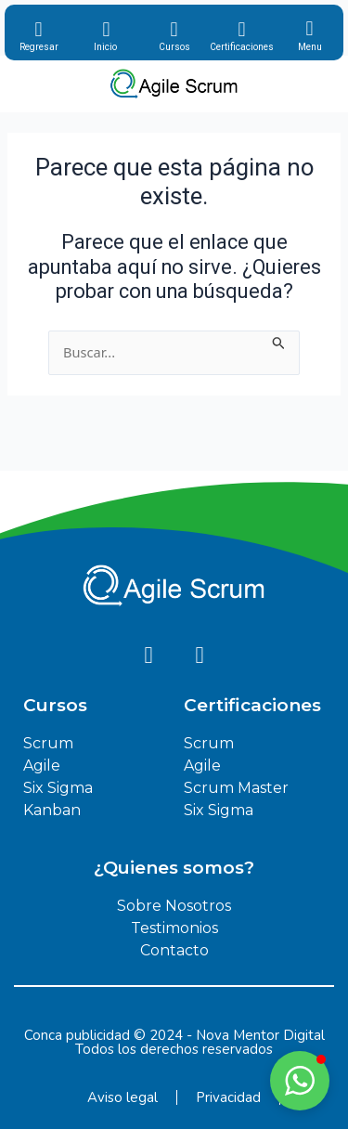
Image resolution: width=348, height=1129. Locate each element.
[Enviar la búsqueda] (279, 341)
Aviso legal (122, 1097)
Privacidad (228, 1097)
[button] (299, 1080)
